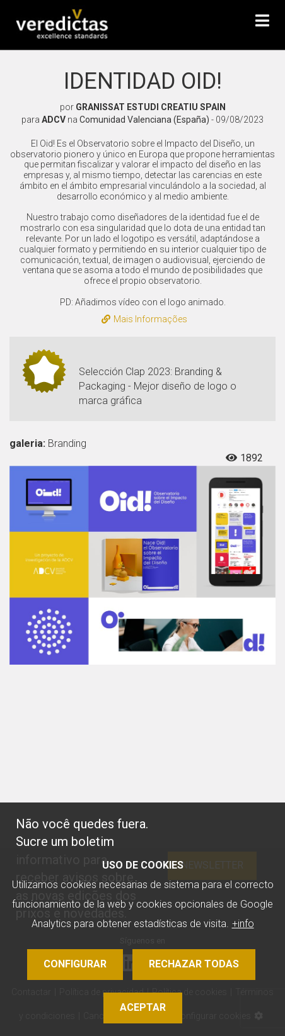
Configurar (75, 964)
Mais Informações (144, 319)
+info (243, 924)
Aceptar (143, 1007)
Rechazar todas (194, 964)
